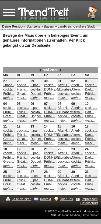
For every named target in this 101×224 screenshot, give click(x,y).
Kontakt (45, 199)
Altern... (76, 89)
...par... (35, 85)
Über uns (66, 199)
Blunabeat (65, 89)
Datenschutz (89, 203)
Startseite (33, 26)
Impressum (89, 199)
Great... (22, 94)
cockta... (9, 89)
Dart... (89, 89)
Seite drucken (21, 199)
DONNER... (52, 89)
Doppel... (36, 94)
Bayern (49, 26)
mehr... (8, 98)
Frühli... (8, 94)
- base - (8, 85)
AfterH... (63, 85)
